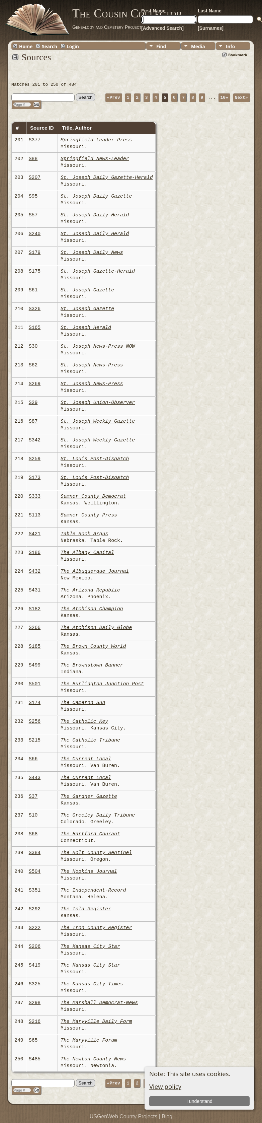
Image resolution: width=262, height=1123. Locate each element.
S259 (35, 458)
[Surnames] (211, 28)
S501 (35, 684)
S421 (35, 534)
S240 (35, 233)
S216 (35, 1021)
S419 (35, 965)
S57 (33, 215)
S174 (35, 702)
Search (49, 46)
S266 (35, 627)
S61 (33, 290)
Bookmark (237, 54)
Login (73, 46)
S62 (33, 365)
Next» (241, 97)
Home (25, 46)
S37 (33, 796)
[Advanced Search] (162, 28)
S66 (33, 759)
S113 (35, 515)
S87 (33, 421)
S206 (35, 946)
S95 (33, 196)
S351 (35, 890)
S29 (33, 402)
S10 (33, 815)
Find (161, 46)
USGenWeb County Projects (123, 1116)
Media (198, 46)
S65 (33, 1040)
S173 (35, 477)
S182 (35, 609)
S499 (35, 665)
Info (230, 46)
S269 (35, 383)
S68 (33, 834)
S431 (35, 590)
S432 (35, 571)
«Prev (113, 97)
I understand (199, 1101)
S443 (35, 777)
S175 (35, 271)
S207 (35, 177)
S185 (35, 646)
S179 (35, 252)
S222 (35, 927)
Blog (167, 1116)
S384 (35, 852)
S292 (35, 909)
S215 (35, 740)
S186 (35, 552)
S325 (35, 984)
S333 (35, 496)
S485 (35, 1059)
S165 (35, 327)
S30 (33, 346)
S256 (35, 721)
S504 (35, 871)
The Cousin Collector (127, 13)
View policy (165, 1086)
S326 (35, 308)
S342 (35, 440)
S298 (35, 1002)
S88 (33, 158)
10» (224, 97)
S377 (35, 140)
